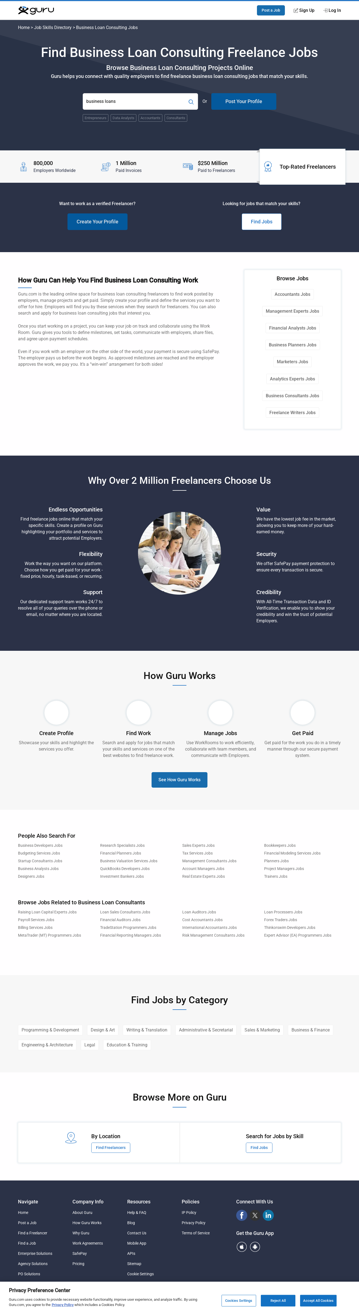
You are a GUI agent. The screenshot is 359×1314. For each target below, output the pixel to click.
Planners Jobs (276, 861)
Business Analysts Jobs (38, 868)
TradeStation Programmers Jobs (128, 927)
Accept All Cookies (318, 1301)
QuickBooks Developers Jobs (125, 868)
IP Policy (189, 1212)
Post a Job (271, 10)
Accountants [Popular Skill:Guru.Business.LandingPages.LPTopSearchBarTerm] (150, 118)
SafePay (79, 1253)
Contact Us (136, 1233)
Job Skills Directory (53, 27)
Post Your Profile (243, 101)
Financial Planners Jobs (120, 853)
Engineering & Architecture (47, 1044)
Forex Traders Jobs (280, 920)
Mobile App (136, 1243)
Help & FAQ (136, 1212)
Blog (131, 1223)
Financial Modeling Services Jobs (292, 853)
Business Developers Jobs (40, 845)
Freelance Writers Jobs (292, 412)
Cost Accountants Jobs (202, 920)
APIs (131, 1253)
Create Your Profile (97, 221)
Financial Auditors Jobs (120, 920)
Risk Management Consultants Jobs (213, 935)
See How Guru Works (179, 779)
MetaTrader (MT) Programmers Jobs (49, 935)
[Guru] (36, 10)
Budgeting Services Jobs (39, 853)
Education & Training (127, 1044)
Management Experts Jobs (292, 311)
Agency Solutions (33, 1263)
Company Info (87, 1202)
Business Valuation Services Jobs (128, 861)
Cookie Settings (140, 1274)
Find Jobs (261, 221)
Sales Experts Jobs (198, 845)
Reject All (278, 1301)
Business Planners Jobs (292, 345)
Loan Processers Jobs (283, 912)
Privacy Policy (193, 1223)
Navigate (28, 1202)
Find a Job (27, 1243)
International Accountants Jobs (209, 927)
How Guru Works (87, 1223)
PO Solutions (29, 1274)
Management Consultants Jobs (209, 861)
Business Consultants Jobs (292, 395)
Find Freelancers (111, 1147)
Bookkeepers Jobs (280, 845)
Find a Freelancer (32, 1233)
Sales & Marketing (262, 1030)
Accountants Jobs (292, 294)
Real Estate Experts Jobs (203, 876)
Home (24, 27)
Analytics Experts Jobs (292, 379)
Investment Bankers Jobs (122, 876)
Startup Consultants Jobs (40, 861)
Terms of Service (196, 1233)
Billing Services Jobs (35, 927)
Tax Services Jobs (197, 853)
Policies (190, 1202)
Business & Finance (311, 1030)
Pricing (78, 1263)
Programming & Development (50, 1030)
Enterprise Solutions (35, 1253)
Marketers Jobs (292, 361)
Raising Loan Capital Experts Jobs (47, 912)
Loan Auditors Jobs (199, 912)
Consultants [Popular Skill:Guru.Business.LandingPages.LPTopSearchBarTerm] (176, 118)
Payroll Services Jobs (36, 920)
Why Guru (80, 1233)
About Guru (82, 1212)
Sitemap (134, 1263)
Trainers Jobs (275, 876)
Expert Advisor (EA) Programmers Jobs (297, 935)
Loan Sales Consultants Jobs (125, 912)
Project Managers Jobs (284, 868)
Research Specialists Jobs (122, 845)
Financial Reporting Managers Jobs (130, 935)
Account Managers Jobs (203, 868)
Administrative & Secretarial (206, 1030)
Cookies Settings (238, 1301)
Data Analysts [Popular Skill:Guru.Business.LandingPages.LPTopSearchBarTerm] (123, 118)
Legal (89, 1044)
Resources (138, 1202)
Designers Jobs (31, 876)
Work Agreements (87, 1243)
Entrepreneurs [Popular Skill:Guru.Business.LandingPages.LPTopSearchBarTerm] (95, 118)
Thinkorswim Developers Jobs (289, 927)
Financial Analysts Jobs (292, 328)
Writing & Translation (146, 1030)
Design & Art (103, 1030)
